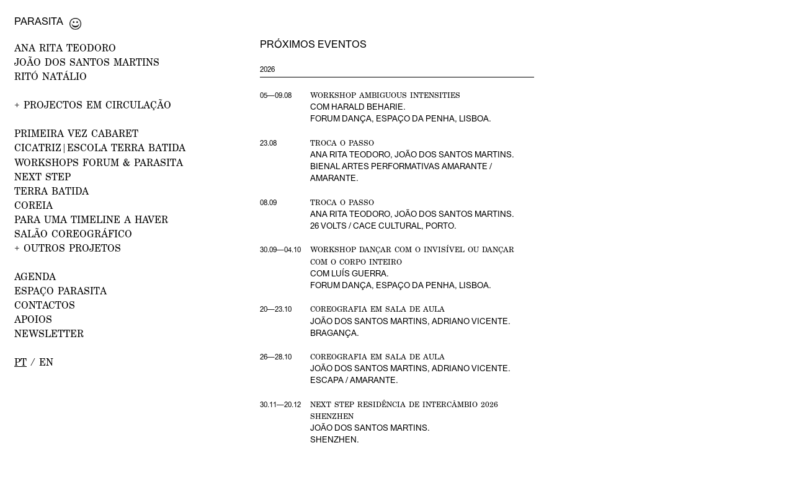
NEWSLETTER (49, 333)
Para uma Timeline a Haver (91, 219)
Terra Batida (51, 190)
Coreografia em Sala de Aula (377, 309)
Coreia (33, 205)
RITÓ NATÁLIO (50, 76)
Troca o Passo (342, 142)
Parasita (38, 21)
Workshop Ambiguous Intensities (385, 95)
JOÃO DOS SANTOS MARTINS (86, 62)
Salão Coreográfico (73, 233)
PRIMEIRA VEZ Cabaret (76, 133)
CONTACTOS (44, 304)
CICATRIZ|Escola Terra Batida (99, 147)
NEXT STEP (42, 176)
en (46, 361)
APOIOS (33, 319)
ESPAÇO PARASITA (60, 290)
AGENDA (35, 276)
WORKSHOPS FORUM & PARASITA (98, 162)
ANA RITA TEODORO (65, 47)
